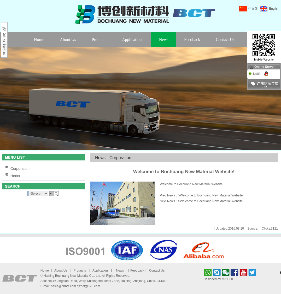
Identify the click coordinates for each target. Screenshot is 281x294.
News (163, 39)
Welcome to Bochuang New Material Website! (212, 195)
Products (99, 39)
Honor (15, 176)
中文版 (253, 8)
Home (39, 39)
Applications (132, 39)
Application (100, 270)
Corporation (20, 168)
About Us (68, 39)
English (274, 8)
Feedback (192, 39)
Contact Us (225, 39)
